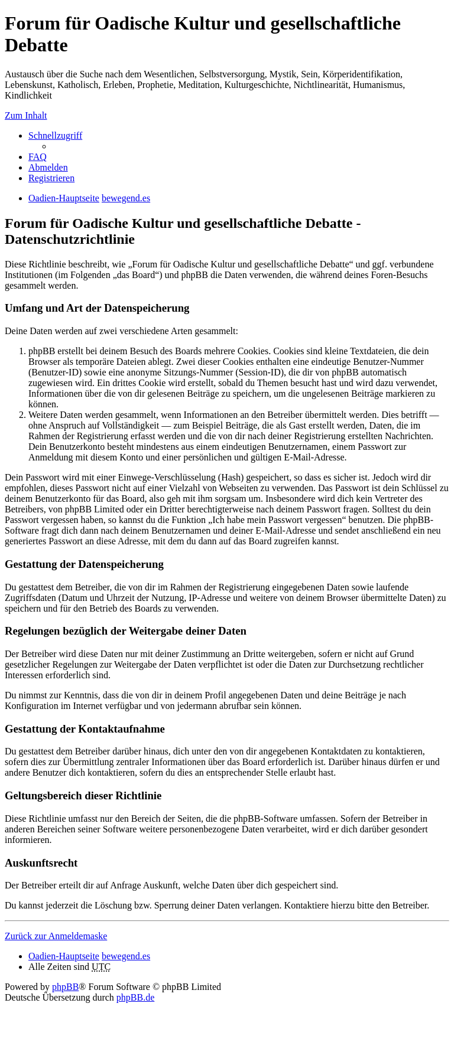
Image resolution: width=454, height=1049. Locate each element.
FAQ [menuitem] (37, 157)
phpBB (65, 987)
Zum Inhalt (26, 115)
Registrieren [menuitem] (51, 178)
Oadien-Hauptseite (63, 956)
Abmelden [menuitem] (48, 167)
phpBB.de (135, 997)
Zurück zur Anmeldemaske (56, 936)
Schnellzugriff (55, 135)
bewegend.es (126, 956)
